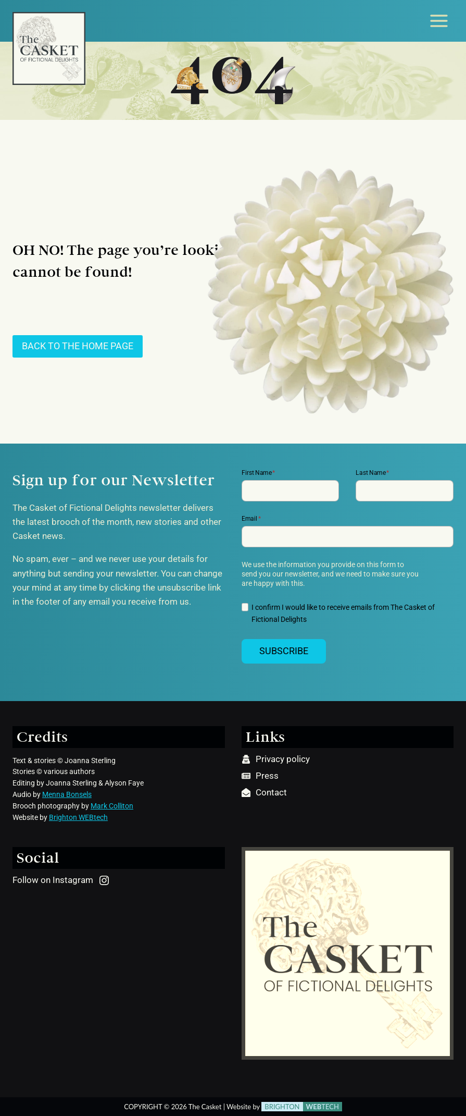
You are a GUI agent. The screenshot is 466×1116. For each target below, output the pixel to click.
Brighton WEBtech (78, 817)
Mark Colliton (112, 806)
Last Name (372, 472)
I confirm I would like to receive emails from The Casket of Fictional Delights (343, 613)
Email (251, 518)
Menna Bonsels (67, 794)
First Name (258, 472)
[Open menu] (439, 20)
